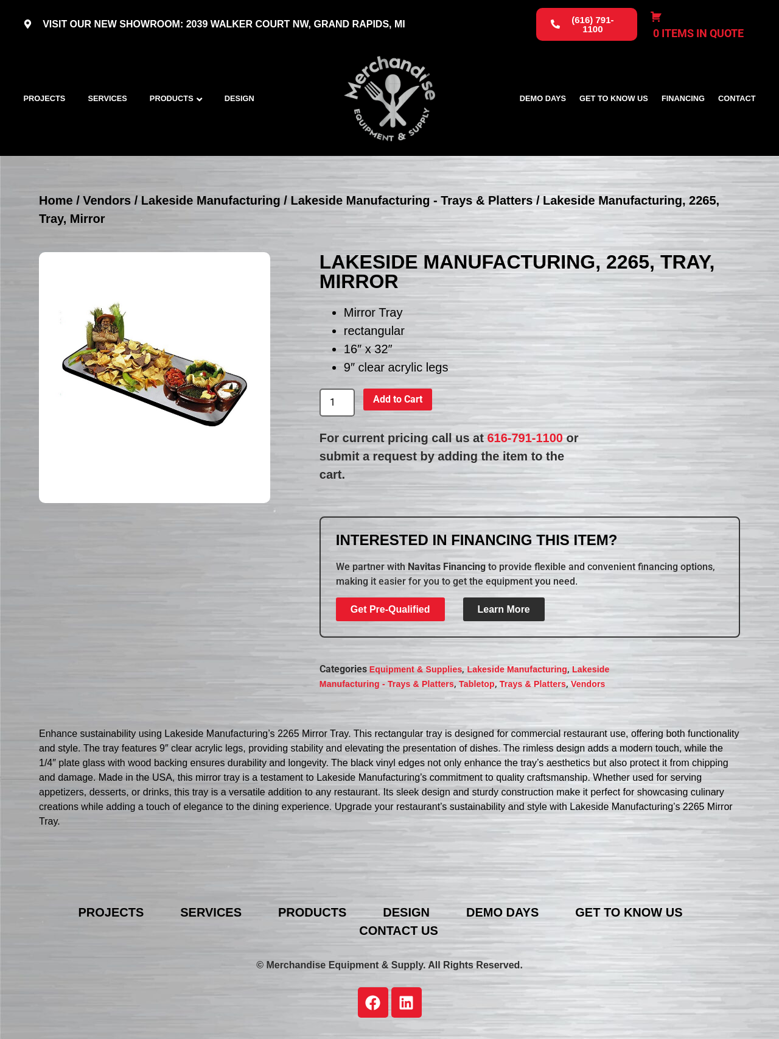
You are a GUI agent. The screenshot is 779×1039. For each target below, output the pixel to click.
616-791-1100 (525, 438)
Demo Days (543, 98)
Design (239, 98)
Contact (737, 98)
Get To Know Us (613, 98)
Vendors (107, 200)
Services (107, 98)
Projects (44, 98)
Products (172, 98)
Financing (683, 98)
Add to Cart (397, 399)
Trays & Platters (533, 684)
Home (56, 200)
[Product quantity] (337, 403)
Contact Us (398, 930)
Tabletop (477, 684)
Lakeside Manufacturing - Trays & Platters (411, 200)
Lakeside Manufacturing (211, 200)
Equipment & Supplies (416, 669)
